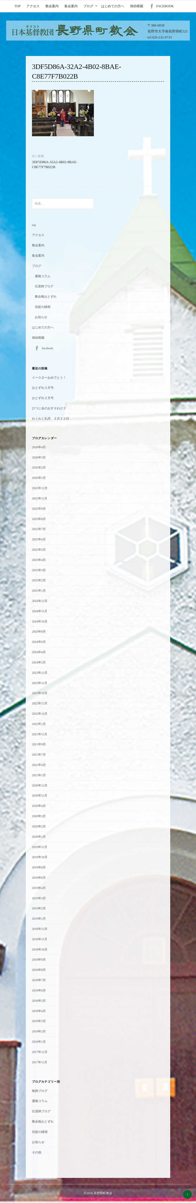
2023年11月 (39, 683)
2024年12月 (39, 601)
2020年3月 (39, 816)
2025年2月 (39, 580)
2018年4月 (39, 1011)
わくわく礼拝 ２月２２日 (50, 418)
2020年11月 (39, 795)
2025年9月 (39, 508)
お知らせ (41, 317)
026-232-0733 (162, 37)
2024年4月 (39, 652)
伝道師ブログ (44, 286)
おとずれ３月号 (43, 387)
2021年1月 (39, 775)
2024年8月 (39, 631)
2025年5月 (39, 549)
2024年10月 (39, 621)
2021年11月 (39, 734)
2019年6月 (39, 877)
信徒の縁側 (42, 306)
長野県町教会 (103, 1193)
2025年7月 (39, 529)
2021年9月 (39, 744)
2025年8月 (39, 519)
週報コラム (42, 276)
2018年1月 (39, 1041)
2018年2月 (39, 1031)
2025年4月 (39, 560)
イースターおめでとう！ (49, 377)
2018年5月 (39, 1000)
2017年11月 (39, 1062)
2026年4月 (39, 447)
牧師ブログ (39, 1090)
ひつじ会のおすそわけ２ (49, 408)
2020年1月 (39, 836)
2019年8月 (39, 867)
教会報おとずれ (46, 296)
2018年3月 (39, 1021)
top (17, 6)
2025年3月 (39, 570)
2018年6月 (39, 990)
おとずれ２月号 (43, 398)
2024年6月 (39, 641)
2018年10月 (39, 949)
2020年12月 (39, 785)
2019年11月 (39, 847)
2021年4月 (39, 765)
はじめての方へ (112, 6)
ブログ (88, 6)
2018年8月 (39, 969)
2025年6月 (39, 539)
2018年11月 (39, 939)
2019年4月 (39, 888)
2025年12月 (39, 488)
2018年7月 (39, 980)
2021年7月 (39, 754)
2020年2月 (39, 826)
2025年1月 (39, 590)
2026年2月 (39, 467)
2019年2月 (39, 908)
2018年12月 (39, 929)
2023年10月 (39, 693)
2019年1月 (39, 918)
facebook (165, 6)
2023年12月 (39, 672)
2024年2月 (39, 662)
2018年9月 (39, 959)
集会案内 (71, 6)
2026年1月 (39, 477)
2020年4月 (39, 805)
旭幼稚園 (136, 6)
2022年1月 (39, 724)
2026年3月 (39, 457)
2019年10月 (39, 857)
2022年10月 (39, 713)
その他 (36, 1152)
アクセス (33, 6)
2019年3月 (39, 898)
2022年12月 (39, 703)
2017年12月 (39, 1052)
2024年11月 (39, 611)
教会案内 (52, 6)
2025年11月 (39, 498)
